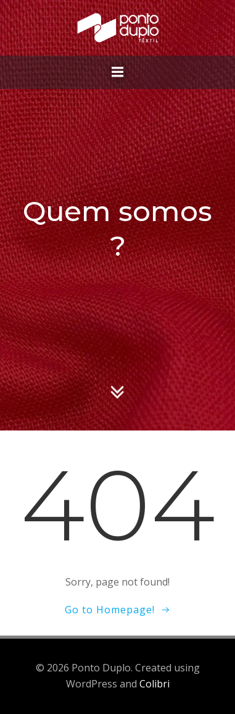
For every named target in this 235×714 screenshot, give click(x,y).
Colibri (154, 684)
